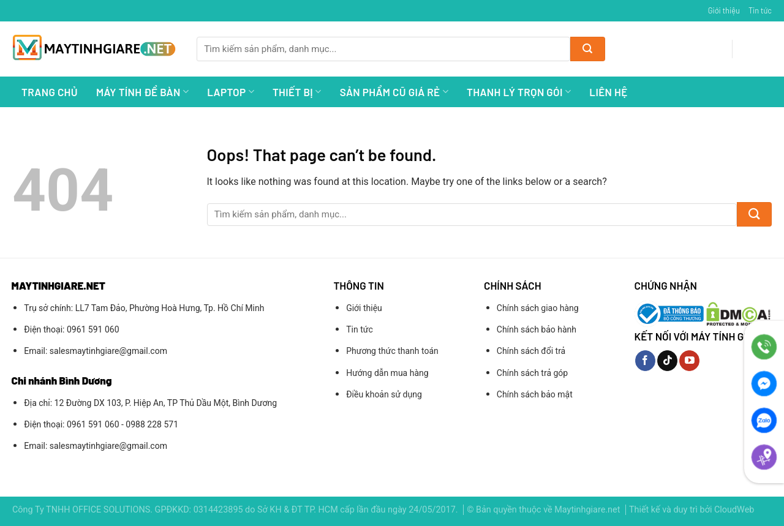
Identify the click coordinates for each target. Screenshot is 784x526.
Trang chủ (49, 92)
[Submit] (587, 49)
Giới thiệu (724, 10)
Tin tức (760, 10)
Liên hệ (608, 92)
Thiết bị (297, 92)
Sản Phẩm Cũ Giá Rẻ (394, 92)
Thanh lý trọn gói (519, 92)
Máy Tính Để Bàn (142, 92)
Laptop (230, 92)
